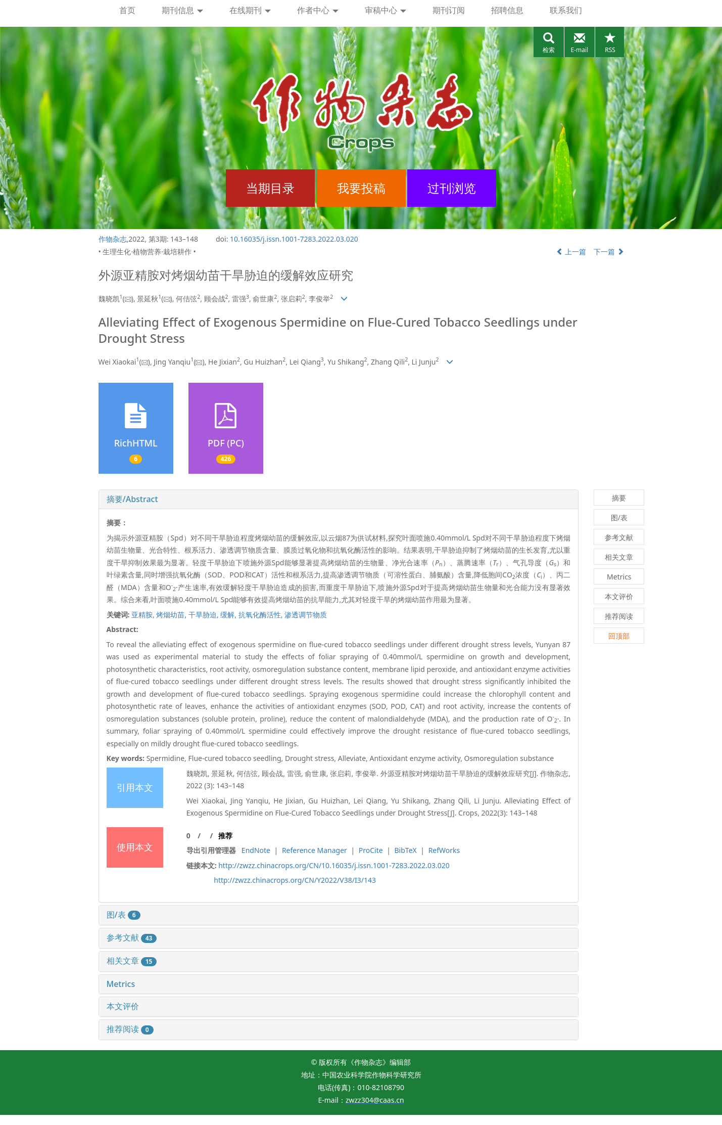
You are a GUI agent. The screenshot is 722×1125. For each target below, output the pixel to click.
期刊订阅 (448, 10)
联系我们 (566, 10)
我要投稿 (361, 187)
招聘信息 (507, 10)
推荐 (225, 835)
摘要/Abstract (132, 499)
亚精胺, (143, 614)
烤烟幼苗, (172, 614)
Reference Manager (314, 850)
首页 (127, 10)
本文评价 (123, 1006)
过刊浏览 (451, 187)
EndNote (256, 850)
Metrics (121, 983)
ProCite (371, 850)
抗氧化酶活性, (261, 614)
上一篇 (571, 251)
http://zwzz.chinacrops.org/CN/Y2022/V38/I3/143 (295, 880)
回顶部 (619, 636)
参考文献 (132, 937)
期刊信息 (182, 10)
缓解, (229, 614)
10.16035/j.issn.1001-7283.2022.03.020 (294, 239)
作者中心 (318, 10)
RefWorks (444, 850)
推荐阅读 (130, 1028)
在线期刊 (250, 10)
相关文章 (132, 960)
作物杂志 (113, 239)
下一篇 (609, 251)
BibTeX (406, 850)
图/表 (123, 914)
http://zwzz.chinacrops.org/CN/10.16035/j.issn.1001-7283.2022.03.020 (334, 865)
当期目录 (270, 187)
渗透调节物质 (305, 614)
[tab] (339, 499)
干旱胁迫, (204, 614)
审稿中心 (385, 10)
